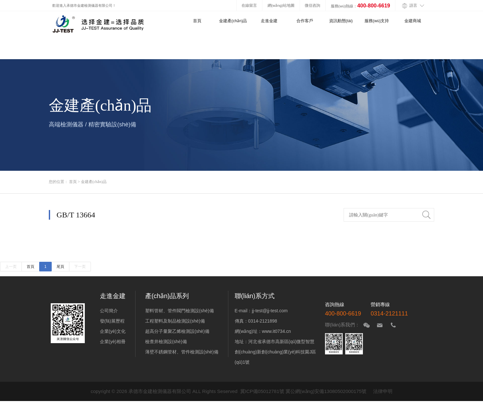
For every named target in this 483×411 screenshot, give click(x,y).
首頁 (197, 21)
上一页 (11, 266)
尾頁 (60, 266)
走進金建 (269, 21)
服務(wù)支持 (376, 21)
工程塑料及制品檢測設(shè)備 (175, 321)
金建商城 (412, 21)
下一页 (80, 266)
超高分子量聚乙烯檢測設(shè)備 (177, 331)
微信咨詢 (312, 5)
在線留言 (249, 5)
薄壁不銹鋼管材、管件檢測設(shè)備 (181, 351)
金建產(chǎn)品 (233, 21)
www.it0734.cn (276, 331)
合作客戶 (304, 21)
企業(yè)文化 (113, 331)
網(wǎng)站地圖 (281, 5)
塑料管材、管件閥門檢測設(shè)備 (179, 310)
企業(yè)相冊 (113, 341)
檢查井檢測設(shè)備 (166, 341)
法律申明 (382, 391)
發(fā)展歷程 (112, 321)
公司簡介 (109, 310)
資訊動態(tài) (341, 21)
